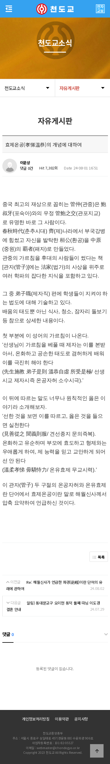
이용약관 (62, 719)
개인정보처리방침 (36, 719)
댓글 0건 (26, 168)
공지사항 (81, 719)
